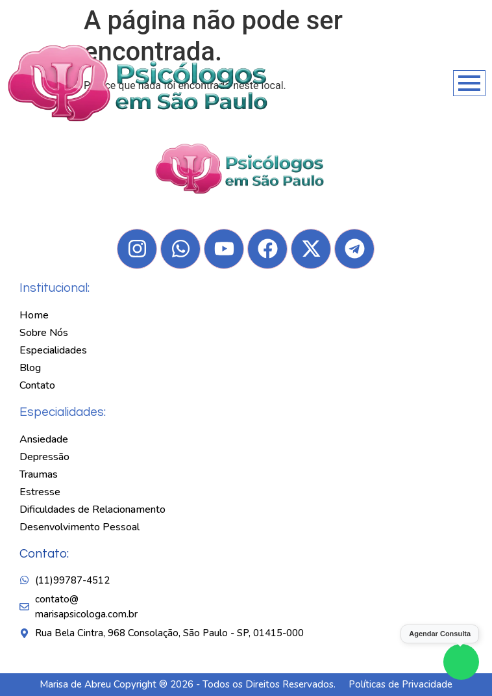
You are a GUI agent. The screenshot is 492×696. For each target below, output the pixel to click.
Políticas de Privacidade (400, 684)
